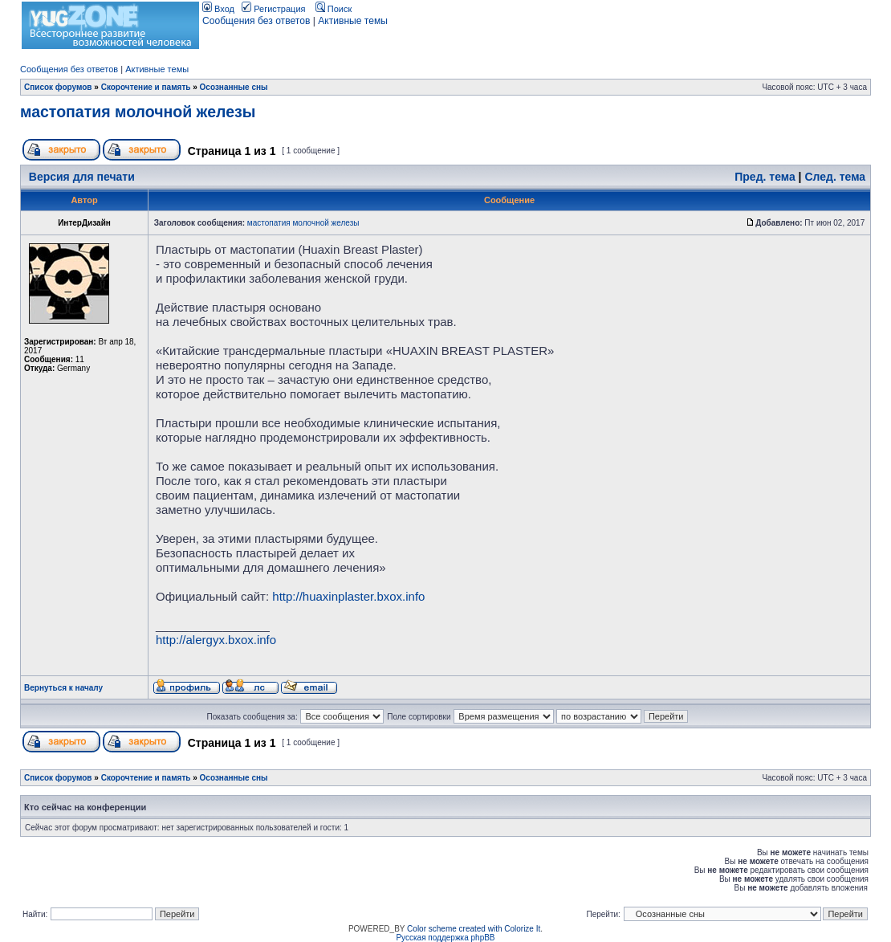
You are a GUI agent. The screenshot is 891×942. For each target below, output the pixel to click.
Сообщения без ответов (256, 21)
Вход (218, 9)
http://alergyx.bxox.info (216, 639)
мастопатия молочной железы (137, 111)
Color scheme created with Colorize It (473, 928)
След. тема (834, 176)
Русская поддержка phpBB (445, 937)
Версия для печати (82, 176)
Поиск (333, 9)
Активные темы (353, 21)
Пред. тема (764, 176)
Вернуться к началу (63, 687)
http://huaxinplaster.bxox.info (348, 596)
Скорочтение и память (146, 87)
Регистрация (273, 9)
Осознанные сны (234, 87)
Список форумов (58, 87)
